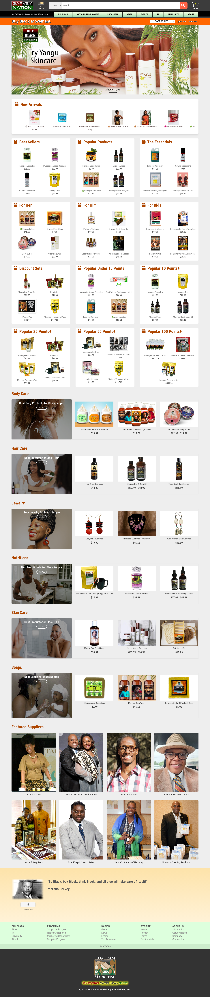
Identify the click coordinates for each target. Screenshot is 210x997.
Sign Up (41, 9)
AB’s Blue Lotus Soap (63, 126)
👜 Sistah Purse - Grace (119, 126)
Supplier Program (56, 939)
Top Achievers (108, 939)
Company (177, 936)
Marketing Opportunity (58, 936)
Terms (144, 936)
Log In (41, 3)
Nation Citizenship (56, 932)
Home (144, 929)
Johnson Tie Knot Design (176, 794)
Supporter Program (57, 929)
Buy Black (63, 14)
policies (182, 21)
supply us (193, 21)
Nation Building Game (88, 14)
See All (42, 408)
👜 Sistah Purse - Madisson (146, 126)
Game (104, 929)
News (129, 14)
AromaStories (34, 794)
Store (14, 929)
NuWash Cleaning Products (176, 862)
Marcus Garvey (59, 889)
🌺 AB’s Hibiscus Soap (174, 126)
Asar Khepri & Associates (81, 862)
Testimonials (147, 939)
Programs (112, 14)
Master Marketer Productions (81, 794)
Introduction (178, 929)
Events (144, 14)
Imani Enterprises (34, 862)
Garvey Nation (179, 932)
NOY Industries (129, 794)
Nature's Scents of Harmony (128, 862)
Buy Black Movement (31, 21)
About (191, 14)
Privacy (144, 932)
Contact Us (178, 939)
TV (158, 14)
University (173, 14)
